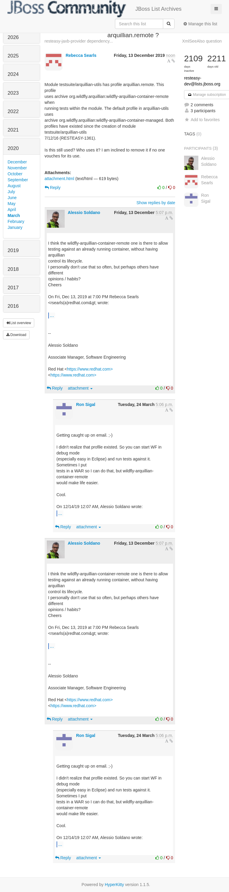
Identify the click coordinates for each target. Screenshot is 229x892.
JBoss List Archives (94, 8)
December (17, 162)
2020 (13, 148)
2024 (13, 74)
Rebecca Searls (81, 55)
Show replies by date (155, 202)
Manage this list (200, 23)
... (52, 315)
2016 (13, 306)
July (11, 191)
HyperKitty (114, 884)
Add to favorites (201, 119)
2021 (13, 130)
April (12, 209)
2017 (13, 287)
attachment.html (59, 178)
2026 (13, 37)
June (12, 197)
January (15, 227)
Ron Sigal (85, 404)
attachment (80, 388)
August (14, 185)
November (17, 167)
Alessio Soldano (84, 212)
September (18, 179)
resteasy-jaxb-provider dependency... (79, 41)
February (16, 221)
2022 (13, 111)
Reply (53, 187)
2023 (13, 93)
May (11, 203)
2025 (13, 56)
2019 (13, 250)
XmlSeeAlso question (202, 41)
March (14, 215)
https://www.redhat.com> (90, 369)
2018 (13, 269)
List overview (18, 323)
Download (16, 335)
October (15, 173)
